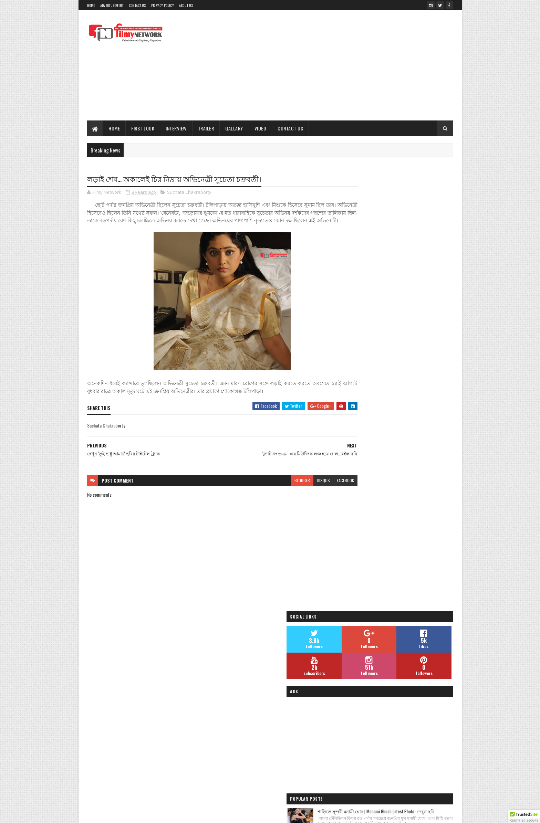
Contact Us (137, 5)
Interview (176, 128)
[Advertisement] (327, 65)
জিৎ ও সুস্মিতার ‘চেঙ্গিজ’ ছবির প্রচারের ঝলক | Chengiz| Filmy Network (409, 488)
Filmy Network (358, 741)
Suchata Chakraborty (189, 193)
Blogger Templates (230, 813)
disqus (296, 488)
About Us (186, 5)
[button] (524, 816)
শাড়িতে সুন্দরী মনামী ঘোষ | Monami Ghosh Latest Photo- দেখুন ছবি (411, 376)
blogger (275, 488)
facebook (319, 488)
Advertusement (112, 5)
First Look (143, 128)
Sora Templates (195, 813)
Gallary (234, 128)
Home (91, 5)
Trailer (206, 128)
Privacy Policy (162, 5)
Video (261, 128)
